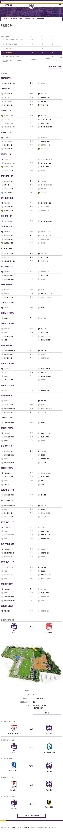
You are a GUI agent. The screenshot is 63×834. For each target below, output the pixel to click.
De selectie (14, 18)
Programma (40, 18)
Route (47, 713)
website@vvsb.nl (14, 829)
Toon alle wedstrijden (31, 815)
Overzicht (6, 18)
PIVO (27, 827)
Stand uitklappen (55, 66)
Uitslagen (27, 18)
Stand (33, 18)
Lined (14, 827)
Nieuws (21, 18)
